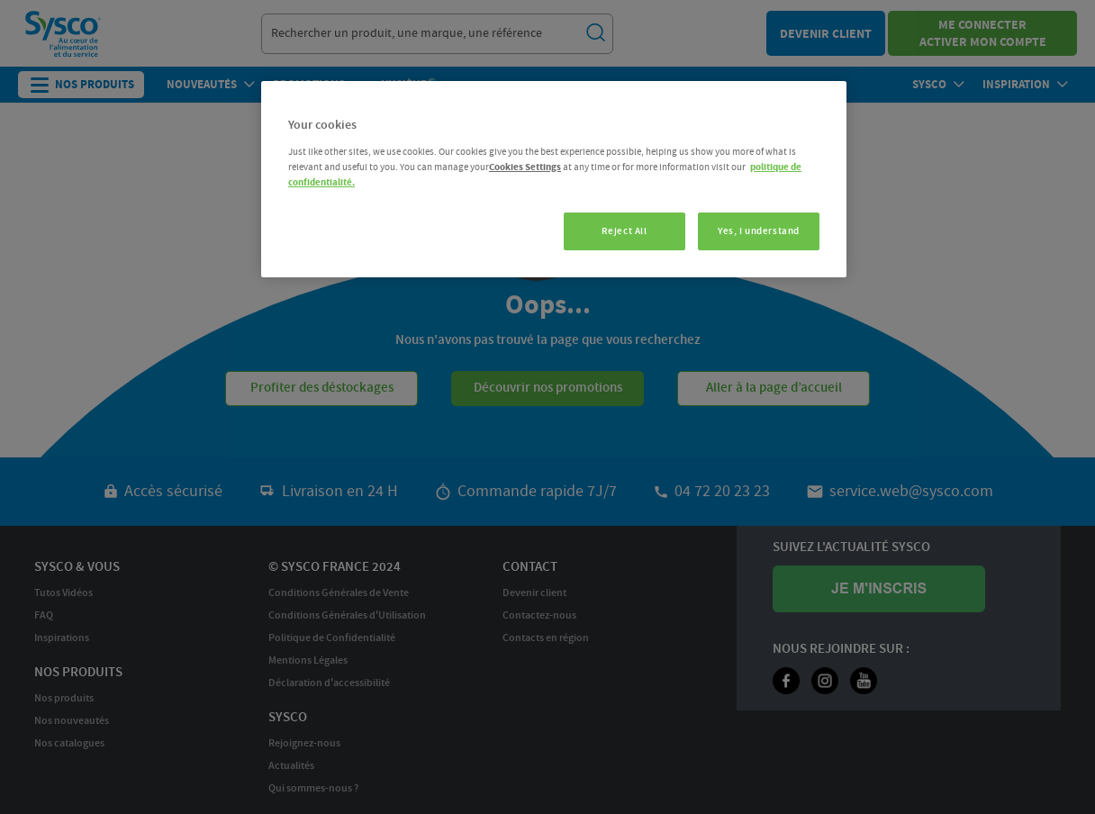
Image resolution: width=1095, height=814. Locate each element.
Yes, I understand (759, 231)
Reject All (624, 231)
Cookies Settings (525, 167)
